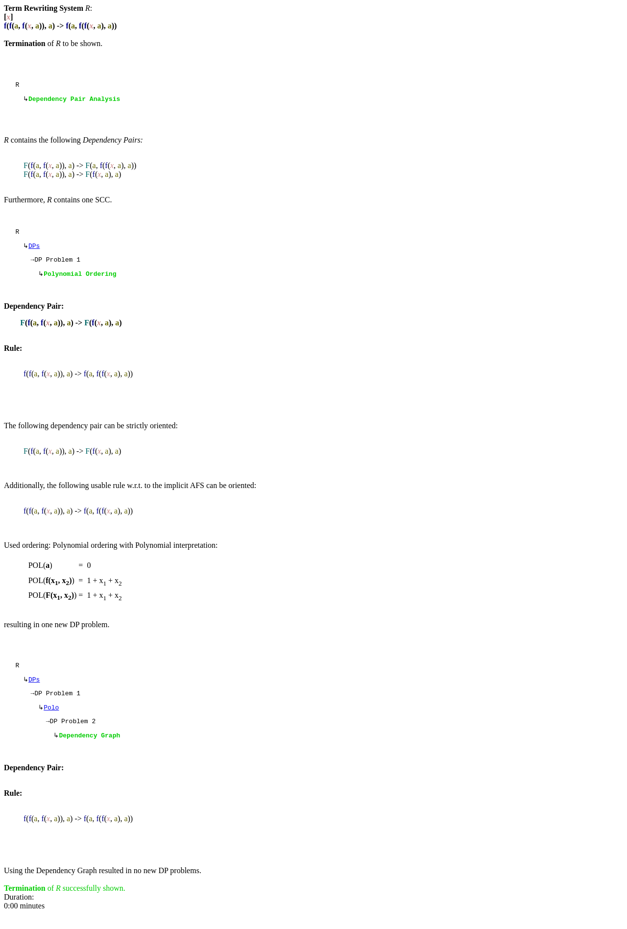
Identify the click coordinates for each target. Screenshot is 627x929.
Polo (51, 719)
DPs (34, 250)
